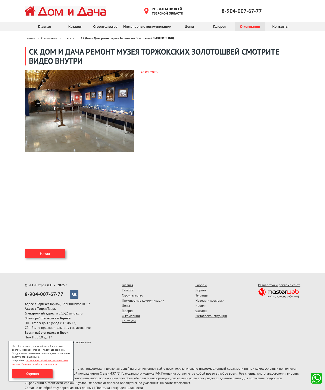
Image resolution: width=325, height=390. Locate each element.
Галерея (219, 26)
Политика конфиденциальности (119, 388)
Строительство (105, 26)
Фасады (201, 311)
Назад (45, 253)
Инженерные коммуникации (147, 26)
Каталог (75, 26)
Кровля (200, 305)
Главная (44, 26)
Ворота (200, 290)
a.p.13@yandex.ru (69, 313)
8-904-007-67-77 (242, 10)
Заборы (201, 285)
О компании (250, 26)
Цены (189, 26)
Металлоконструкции (211, 316)
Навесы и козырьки (209, 300)
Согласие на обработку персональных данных (59, 388)
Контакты (280, 26)
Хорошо (32, 373)
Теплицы (201, 295)
